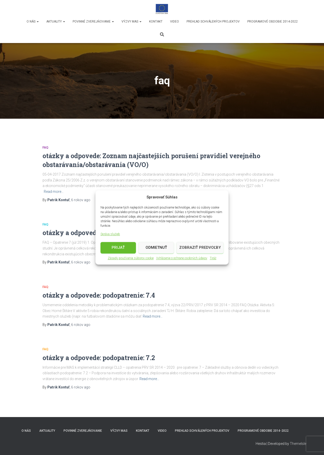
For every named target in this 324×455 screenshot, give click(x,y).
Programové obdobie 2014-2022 (272, 21)
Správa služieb (110, 234)
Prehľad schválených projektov (213, 21)
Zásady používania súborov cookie (131, 258)
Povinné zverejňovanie (93, 21)
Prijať (118, 248)
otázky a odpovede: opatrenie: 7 (90, 233)
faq (45, 147)
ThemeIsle (298, 444)
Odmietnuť (156, 248)
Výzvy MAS (131, 21)
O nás (33, 21)
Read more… (54, 192)
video (174, 21)
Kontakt (156, 21)
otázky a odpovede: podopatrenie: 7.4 (99, 295)
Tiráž (213, 258)
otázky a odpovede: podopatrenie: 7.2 (99, 358)
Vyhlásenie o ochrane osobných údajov (181, 258)
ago (80, 200)
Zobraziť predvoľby (200, 248)
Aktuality (55, 21)
